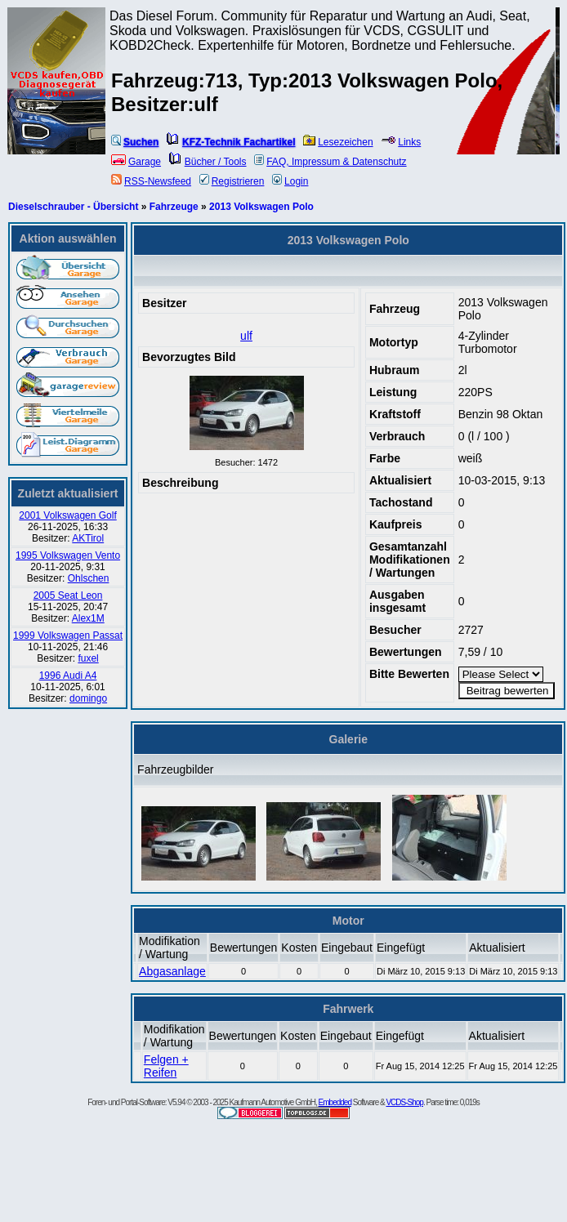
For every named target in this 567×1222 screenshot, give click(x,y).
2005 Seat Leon (68, 595)
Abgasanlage (172, 971)
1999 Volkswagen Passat (68, 635)
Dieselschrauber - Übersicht (73, 206)
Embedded (335, 1102)
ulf (246, 335)
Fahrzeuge (174, 206)
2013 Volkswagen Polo (261, 206)
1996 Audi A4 (68, 675)
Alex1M (88, 618)
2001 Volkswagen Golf (67, 515)
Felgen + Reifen (166, 1066)
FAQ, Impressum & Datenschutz (330, 161)
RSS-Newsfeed (151, 181)
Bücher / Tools (208, 161)
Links (401, 142)
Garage (136, 161)
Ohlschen (88, 578)
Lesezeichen (338, 142)
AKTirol (88, 538)
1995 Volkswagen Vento (68, 555)
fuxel (88, 658)
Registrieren (232, 181)
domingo (88, 698)
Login (290, 181)
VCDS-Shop (404, 1102)
